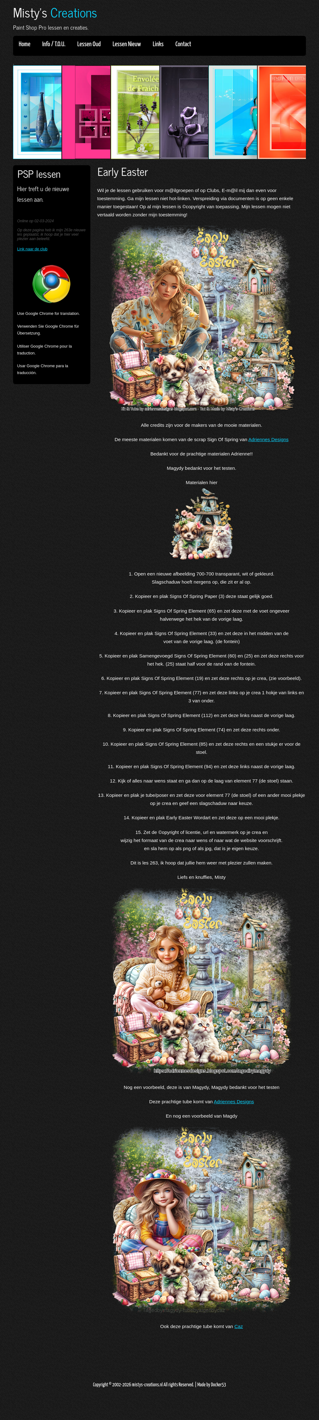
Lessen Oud (91, 44)
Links (160, 44)
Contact (183, 44)
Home (24, 44)
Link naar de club (32, 249)
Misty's (55, 12)
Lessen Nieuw (128, 44)
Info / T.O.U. (53, 44)
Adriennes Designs (268, 439)
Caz (238, 1326)
